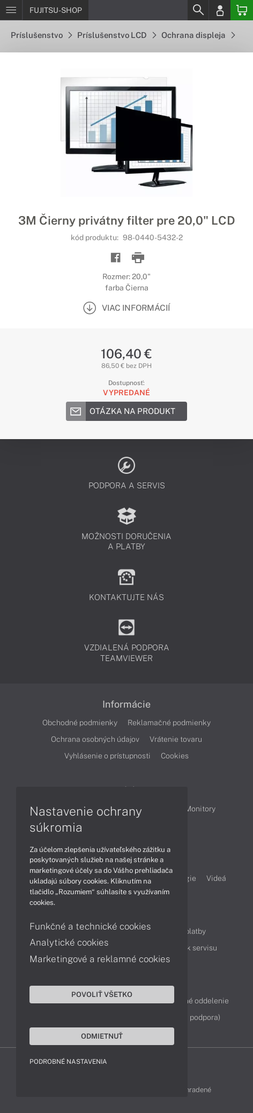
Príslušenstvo (41, 35)
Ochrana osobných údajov (95, 739)
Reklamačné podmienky (169, 722)
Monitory (200, 808)
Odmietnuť (102, 1036)
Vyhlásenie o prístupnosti (107, 755)
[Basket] (241, 10)
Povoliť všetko (101, 994)
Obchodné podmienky (79, 722)
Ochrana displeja (198, 35)
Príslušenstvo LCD (116, 35)
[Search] (198, 10)
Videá (216, 878)
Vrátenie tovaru (176, 739)
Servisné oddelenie (196, 1000)
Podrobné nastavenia (68, 1061)
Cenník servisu (192, 947)
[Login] (219, 10)
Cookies (175, 755)
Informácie (126, 704)
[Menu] (11, 10)
